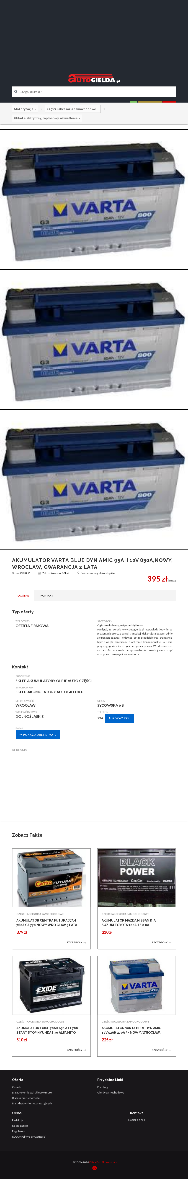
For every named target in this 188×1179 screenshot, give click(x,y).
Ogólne (23, 595)
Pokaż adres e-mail (37, 734)
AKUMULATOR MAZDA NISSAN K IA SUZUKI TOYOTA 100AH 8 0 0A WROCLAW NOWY (129, 925)
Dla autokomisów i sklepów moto (32, 1092)
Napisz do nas (136, 1119)
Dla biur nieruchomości (26, 1098)
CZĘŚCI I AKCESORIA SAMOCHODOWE (40, 913)
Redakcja (17, 1120)
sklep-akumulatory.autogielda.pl (50, 692)
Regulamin (18, 1131)
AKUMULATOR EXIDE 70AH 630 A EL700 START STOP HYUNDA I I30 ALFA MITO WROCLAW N (47, 1032)
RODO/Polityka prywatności (29, 1136)
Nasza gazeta (20, 1125)
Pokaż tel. (119, 718)
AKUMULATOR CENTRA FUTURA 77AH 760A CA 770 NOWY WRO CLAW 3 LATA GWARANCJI (46, 925)
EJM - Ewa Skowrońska (103, 1162)
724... (115, 718)
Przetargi (102, 1087)
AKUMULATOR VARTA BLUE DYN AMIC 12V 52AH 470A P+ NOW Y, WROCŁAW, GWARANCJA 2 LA (131, 1032)
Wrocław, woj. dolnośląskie (96, 573)
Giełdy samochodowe (110, 1092)
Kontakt (47, 595)
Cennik (16, 1087)
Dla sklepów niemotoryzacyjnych (32, 1103)
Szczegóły (76, 942)
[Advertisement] (94, 33)
